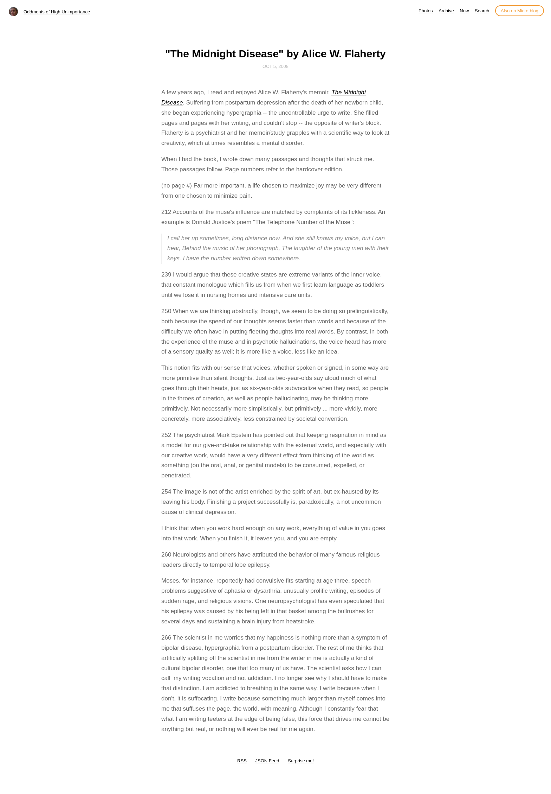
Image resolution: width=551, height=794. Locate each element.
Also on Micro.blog (519, 10)
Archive (446, 10)
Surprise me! (301, 760)
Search (482, 10)
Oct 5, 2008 (275, 66)
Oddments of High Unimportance (57, 11)
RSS (242, 760)
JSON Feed (267, 760)
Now (464, 10)
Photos (426, 10)
